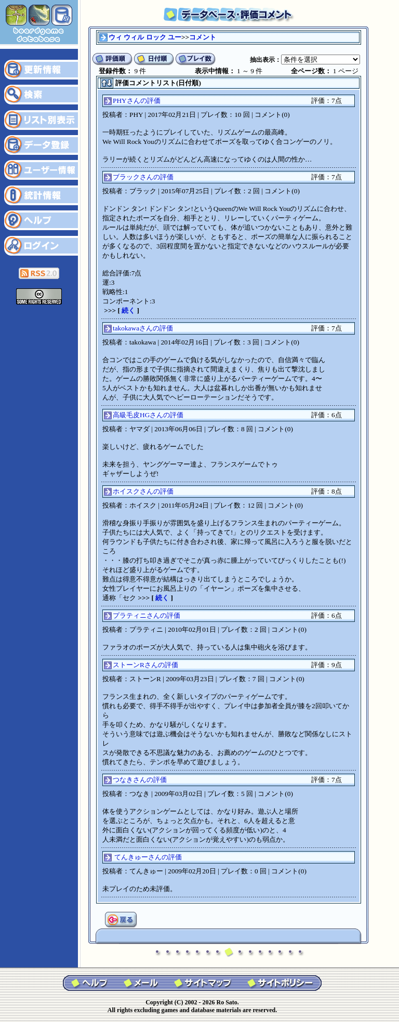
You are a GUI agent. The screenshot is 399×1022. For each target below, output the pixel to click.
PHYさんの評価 (137, 100)
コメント (202, 37)
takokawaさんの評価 (143, 328)
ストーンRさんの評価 (145, 665)
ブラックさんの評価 (143, 177)
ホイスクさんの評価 (143, 491)
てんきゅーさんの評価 (148, 857)
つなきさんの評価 (140, 780)
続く (128, 310)
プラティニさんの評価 (146, 615)
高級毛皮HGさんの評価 (148, 415)
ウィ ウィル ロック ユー (145, 37)
